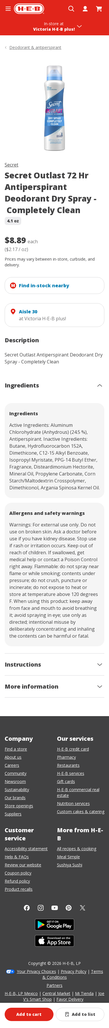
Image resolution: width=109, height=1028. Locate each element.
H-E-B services (70, 773)
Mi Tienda (84, 993)
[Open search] (71, 8)
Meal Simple (68, 856)
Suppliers (13, 814)
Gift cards (66, 781)
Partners (54, 985)
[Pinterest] (68, 907)
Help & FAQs (17, 856)
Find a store (16, 749)
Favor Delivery (69, 999)
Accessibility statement (26, 848)
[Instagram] (40, 907)
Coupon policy (18, 873)
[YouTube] (54, 907)
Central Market (56, 993)
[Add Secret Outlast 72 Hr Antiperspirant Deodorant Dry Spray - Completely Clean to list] (80, 1014)
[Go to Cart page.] (99, 8)
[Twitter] (82, 907)
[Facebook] (26, 907)
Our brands (15, 797)
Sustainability (17, 789)
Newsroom (15, 781)
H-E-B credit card (73, 749)
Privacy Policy (73, 971)
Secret (11, 165)
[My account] (85, 8)
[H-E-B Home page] (29, 8)
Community (15, 773)
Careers (12, 765)
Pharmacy (66, 757)
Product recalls (19, 889)
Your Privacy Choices (36, 971)
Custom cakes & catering (80, 811)
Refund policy (17, 881)
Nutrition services (73, 803)
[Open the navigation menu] (8, 8)
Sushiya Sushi (69, 865)
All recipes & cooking (76, 848)
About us (13, 757)
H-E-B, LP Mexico (21, 993)
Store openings (19, 806)
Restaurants (68, 765)
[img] (54, 107)
